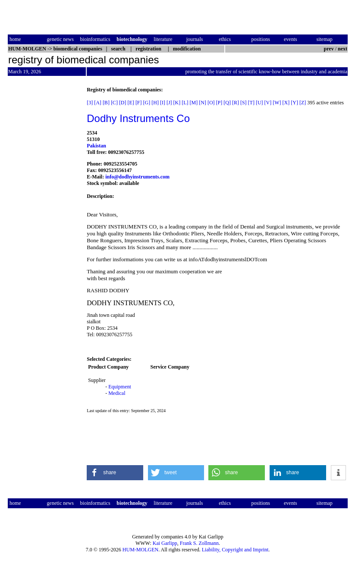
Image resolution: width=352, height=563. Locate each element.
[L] (185, 103)
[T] (251, 103)
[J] (169, 103)
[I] (162, 103)
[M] (194, 103)
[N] (202, 103)
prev (329, 49)
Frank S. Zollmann (199, 543)
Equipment (119, 387)
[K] (177, 103)
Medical (116, 393)
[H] (155, 103)
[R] (235, 103)
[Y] (294, 103)
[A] (97, 103)
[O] (211, 103)
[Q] (227, 103)
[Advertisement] (44, 216)
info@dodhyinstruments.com (137, 177)
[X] (286, 103)
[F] (138, 103)
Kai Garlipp (165, 543)
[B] (106, 103)
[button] (115, 472)
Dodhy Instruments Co (138, 118)
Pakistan (96, 146)
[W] (277, 103)
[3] (90, 103)
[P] (219, 103)
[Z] (302, 103)
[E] (131, 103)
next (342, 49)
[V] (268, 103)
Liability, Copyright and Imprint (235, 550)
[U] (259, 103)
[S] (243, 103)
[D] (122, 103)
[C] (114, 103)
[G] (147, 103)
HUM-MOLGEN (140, 550)
